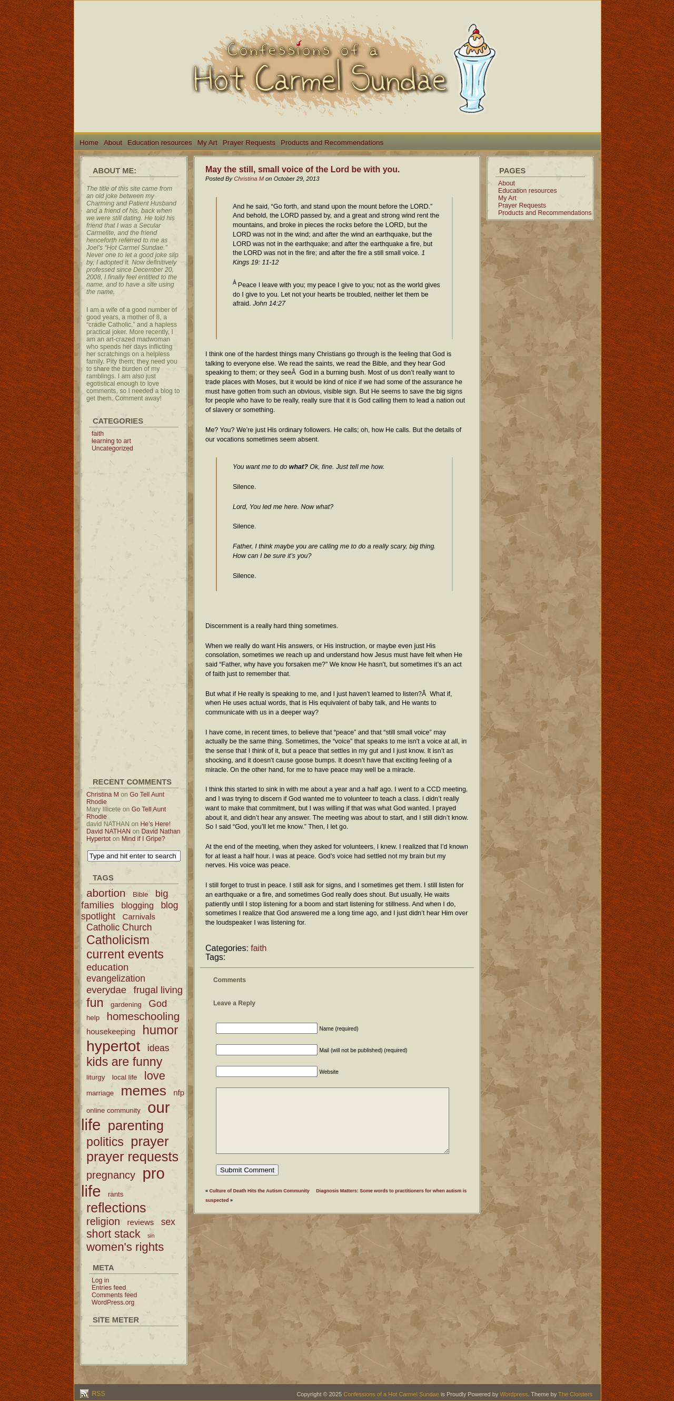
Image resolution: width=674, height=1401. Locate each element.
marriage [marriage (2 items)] (100, 1093)
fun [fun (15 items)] (95, 1003)
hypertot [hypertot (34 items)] (113, 1045)
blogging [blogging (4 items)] (137, 905)
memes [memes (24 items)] (143, 1091)
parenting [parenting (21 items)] (136, 1125)
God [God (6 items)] (157, 1003)
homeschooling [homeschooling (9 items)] (143, 1016)
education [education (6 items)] (107, 967)
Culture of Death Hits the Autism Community (260, 1190)
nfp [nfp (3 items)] (178, 1092)
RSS (97, 1393)
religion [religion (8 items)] (103, 1221)
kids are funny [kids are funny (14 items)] (124, 1062)
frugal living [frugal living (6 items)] (158, 989)
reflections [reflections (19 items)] (116, 1207)
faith (98, 433)
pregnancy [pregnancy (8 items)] (110, 1175)
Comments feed (114, 1295)
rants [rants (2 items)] (115, 1194)
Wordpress (514, 1394)
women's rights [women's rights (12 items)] (125, 1246)
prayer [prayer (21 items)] (149, 1141)
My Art (207, 142)
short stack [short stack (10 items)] (113, 1234)
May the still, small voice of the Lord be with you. (302, 169)
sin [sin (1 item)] (151, 1235)
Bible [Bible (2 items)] (140, 894)
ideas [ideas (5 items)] (158, 1048)
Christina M (102, 794)
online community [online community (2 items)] (113, 1110)
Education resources (159, 142)
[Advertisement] (133, 610)
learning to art (111, 441)
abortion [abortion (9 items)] (106, 893)
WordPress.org (113, 1302)
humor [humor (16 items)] (160, 1030)
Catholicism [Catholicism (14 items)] (118, 940)
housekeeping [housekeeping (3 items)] (110, 1031)
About (113, 142)
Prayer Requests (249, 142)
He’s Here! (155, 824)
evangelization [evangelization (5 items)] (115, 978)
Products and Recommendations (332, 142)
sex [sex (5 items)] (168, 1222)
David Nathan (161, 831)
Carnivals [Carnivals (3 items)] (139, 916)
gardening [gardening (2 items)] (126, 1004)
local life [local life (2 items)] (124, 1077)
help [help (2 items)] (93, 1018)
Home (89, 142)
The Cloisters (575, 1394)
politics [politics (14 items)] (105, 1142)
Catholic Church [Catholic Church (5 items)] (119, 927)
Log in (100, 1280)
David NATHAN (108, 831)
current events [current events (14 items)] (125, 954)
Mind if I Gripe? (143, 838)
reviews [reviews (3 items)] (140, 1222)
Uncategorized (112, 448)
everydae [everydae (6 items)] (106, 989)
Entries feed (109, 1287)
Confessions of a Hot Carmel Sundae (391, 1394)
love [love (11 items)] (154, 1075)
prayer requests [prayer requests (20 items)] (132, 1156)
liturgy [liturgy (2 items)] (95, 1077)
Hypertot (98, 838)
